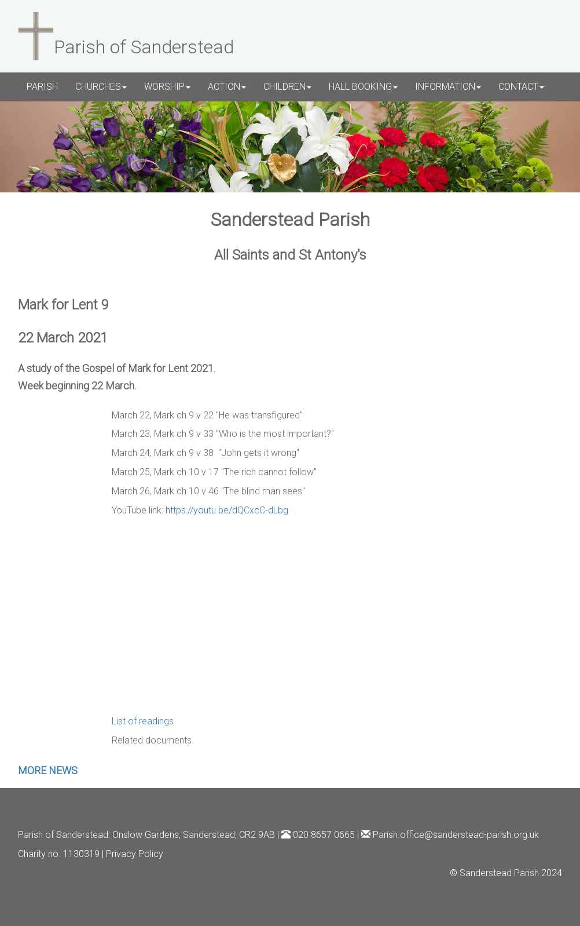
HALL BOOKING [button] (363, 86)
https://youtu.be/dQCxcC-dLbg (227, 510)
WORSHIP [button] (167, 86)
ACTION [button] (227, 86)
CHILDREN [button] (287, 86)
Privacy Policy (134, 853)
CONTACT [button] (521, 86)
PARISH (42, 86)
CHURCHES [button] (101, 86)
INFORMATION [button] (448, 86)
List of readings (143, 721)
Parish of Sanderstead (63, 834)
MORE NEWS (48, 770)
